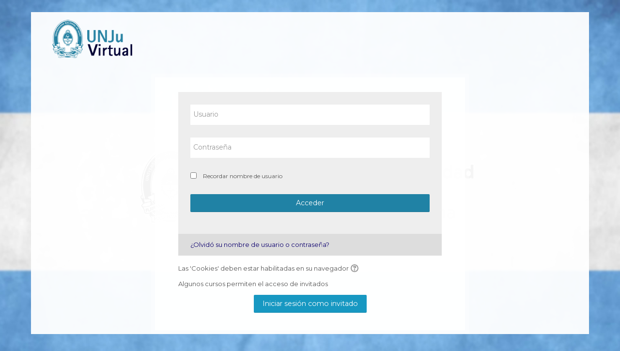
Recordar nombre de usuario (242, 176)
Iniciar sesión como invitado (310, 303)
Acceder (310, 202)
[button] (356, 268)
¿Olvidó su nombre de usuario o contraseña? (259, 244)
